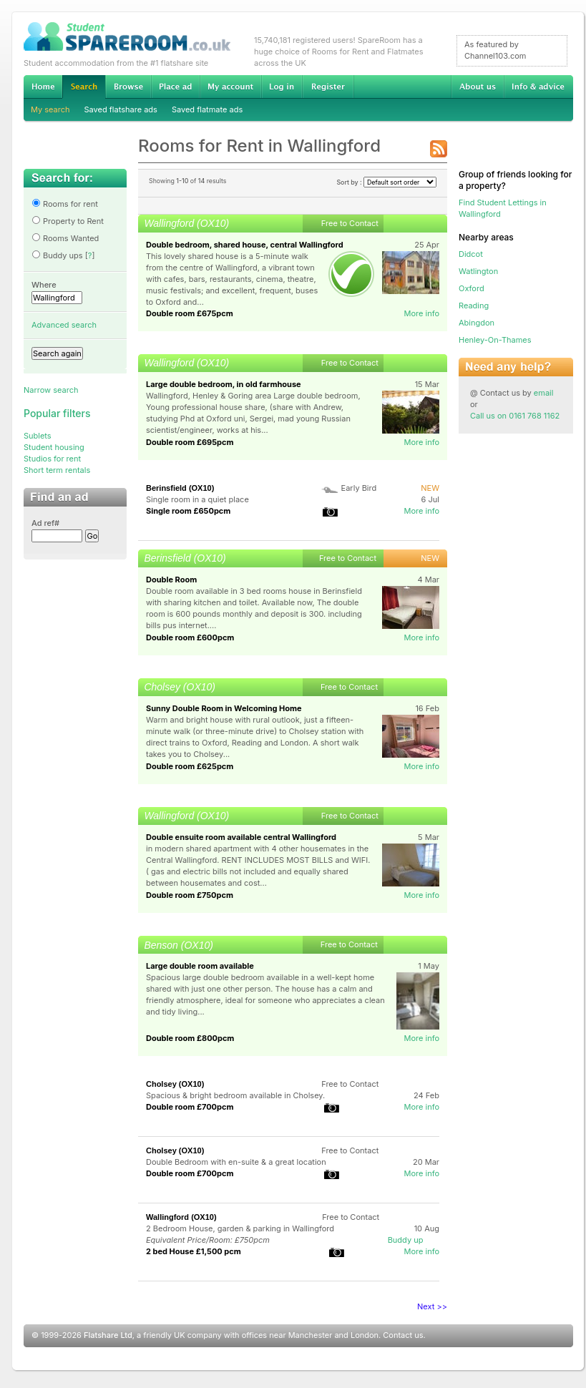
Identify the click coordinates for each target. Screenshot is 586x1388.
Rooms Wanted (65, 238)
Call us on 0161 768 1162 (515, 416)
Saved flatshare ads (120, 109)
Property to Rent (67, 221)
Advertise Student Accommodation (175, 86)
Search (83, 87)
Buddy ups (57, 255)
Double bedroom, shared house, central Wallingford (244, 245)
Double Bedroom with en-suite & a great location (236, 1162)
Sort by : (386, 182)
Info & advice (538, 86)
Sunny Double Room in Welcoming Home (224, 708)
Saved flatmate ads (207, 109)
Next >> (432, 1306)
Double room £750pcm (189, 895)
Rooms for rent (64, 204)
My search (50, 109)
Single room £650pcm (188, 511)
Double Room (171, 580)
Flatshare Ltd (108, 1335)
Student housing (54, 447)
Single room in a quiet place (197, 499)
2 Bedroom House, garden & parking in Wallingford (240, 1228)
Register (328, 86)
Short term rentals (57, 470)
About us (477, 86)
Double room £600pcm (190, 637)
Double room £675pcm (189, 313)
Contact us (403, 1335)
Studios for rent (52, 459)
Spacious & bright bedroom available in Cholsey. (235, 1095)
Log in (281, 86)
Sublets (38, 436)
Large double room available (200, 966)
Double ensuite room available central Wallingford (241, 837)
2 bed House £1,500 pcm (193, 1251)
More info (421, 313)
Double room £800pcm (190, 1038)
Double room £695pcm (190, 442)
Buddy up (406, 1240)
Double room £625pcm (189, 766)
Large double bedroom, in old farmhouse (223, 384)
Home (43, 86)
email (544, 393)
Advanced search (64, 325)
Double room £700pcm (190, 1107)
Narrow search (51, 390)
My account (230, 86)
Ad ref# (45, 523)
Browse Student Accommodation (128, 86)
